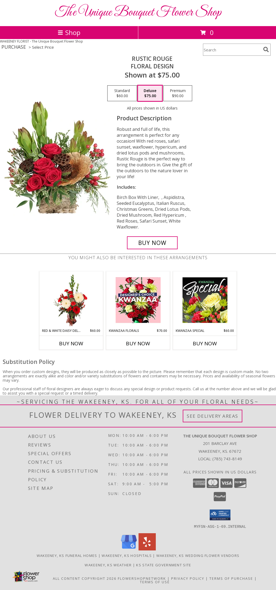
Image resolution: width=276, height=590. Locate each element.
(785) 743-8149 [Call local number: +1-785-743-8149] (227, 458)
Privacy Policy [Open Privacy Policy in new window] (187, 578)
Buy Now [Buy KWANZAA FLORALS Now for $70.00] (138, 343)
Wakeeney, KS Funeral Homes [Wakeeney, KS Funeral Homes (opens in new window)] (67, 555)
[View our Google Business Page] (128, 548)
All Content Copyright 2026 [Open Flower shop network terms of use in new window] (84, 578)
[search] (266, 49)
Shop (69, 32)
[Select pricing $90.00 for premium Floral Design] (178, 93)
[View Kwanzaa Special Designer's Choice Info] (204, 300)
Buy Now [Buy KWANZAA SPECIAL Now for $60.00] (205, 343)
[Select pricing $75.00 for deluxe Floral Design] (150, 93)
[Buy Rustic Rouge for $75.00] (152, 242)
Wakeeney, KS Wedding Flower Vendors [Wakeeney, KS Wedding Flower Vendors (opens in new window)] (198, 555)
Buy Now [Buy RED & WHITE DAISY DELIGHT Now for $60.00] (71, 343)
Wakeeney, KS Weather (108, 564)
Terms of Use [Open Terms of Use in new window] (155, 581)
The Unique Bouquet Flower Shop (138, 12)
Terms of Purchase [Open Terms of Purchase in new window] (231, 578)
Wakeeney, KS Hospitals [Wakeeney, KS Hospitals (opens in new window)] (127, 555)
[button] (220, 515)
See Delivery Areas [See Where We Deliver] (212, 416)
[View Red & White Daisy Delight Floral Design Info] (71, 300)
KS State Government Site (163, 564)
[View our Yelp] (147, 548)
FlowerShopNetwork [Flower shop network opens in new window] (142, 578)
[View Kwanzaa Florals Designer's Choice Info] (138, 300)
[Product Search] (232, 49)
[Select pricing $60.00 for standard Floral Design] (122, 93)
